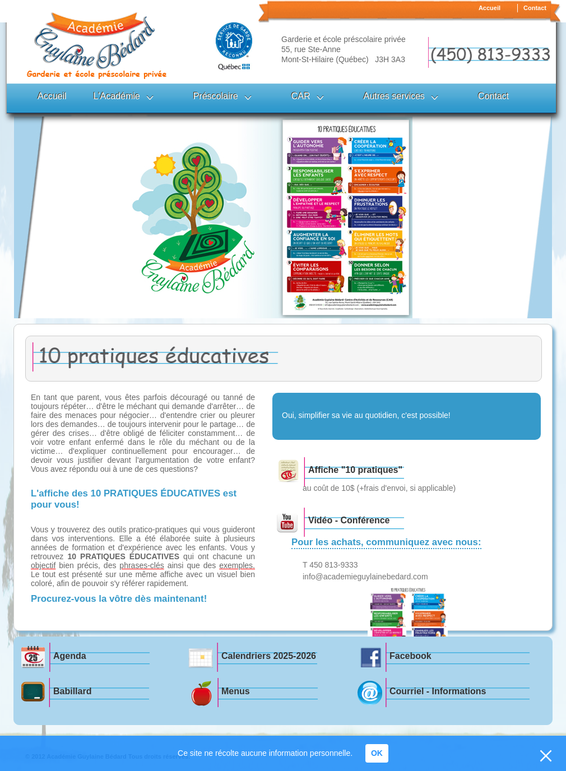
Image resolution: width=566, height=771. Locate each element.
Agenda (69, 656)
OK (377, 753)
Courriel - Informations (437, 691)
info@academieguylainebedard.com (365, 576)
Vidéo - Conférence (349, 520)
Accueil (489, 7)
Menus (235, 691)
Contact (534, 7)
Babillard (72, 691)
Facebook (410, 656)
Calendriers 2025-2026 (268, 656)
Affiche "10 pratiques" (355, 470)
